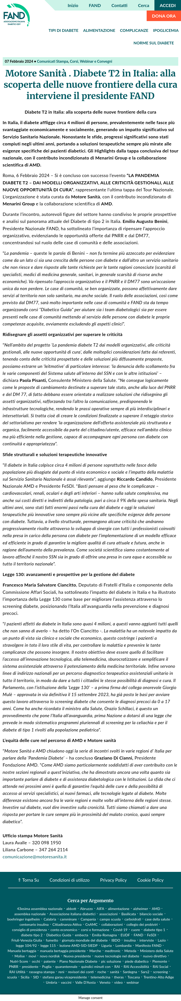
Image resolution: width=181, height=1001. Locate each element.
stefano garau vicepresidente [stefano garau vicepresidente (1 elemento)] (65, 977)
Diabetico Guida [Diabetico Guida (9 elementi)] (58, 935)
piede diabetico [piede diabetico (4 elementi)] (136, 961)
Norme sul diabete (154, 42)
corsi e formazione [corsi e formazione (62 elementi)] (95, 930)
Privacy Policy (113, 879)
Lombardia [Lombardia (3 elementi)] (124, 945)
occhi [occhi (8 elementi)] (36, 961)
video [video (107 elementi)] (118, 982)
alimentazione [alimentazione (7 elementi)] (119, 908)
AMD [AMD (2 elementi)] (156, 908)
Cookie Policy (150, 879)
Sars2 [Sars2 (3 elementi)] (145, 972)
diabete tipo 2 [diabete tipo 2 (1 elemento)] (32, 935)
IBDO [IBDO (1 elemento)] (116, 940)
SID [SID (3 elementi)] (36, 977)
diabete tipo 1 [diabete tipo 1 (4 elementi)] (154, 930)
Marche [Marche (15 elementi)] (95, 951)
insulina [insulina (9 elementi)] (130, 940)
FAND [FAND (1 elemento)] (138, 935)
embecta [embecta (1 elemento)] (81, 935)
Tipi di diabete (63, 30)
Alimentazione (99, 30)
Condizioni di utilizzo (69, 879)
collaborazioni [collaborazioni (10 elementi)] (112, 924)
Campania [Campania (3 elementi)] (88, 919)
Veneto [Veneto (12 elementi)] (104, 982)
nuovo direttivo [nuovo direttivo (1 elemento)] (154, 956)
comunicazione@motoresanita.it (35, 856)
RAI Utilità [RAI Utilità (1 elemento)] (17, 972)
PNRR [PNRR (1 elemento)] (13, 966)
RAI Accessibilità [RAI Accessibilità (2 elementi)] (136, 966)
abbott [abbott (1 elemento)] (71, 908)
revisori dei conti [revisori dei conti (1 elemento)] (81, 972)
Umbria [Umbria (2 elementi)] (51, 982)
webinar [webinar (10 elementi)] (133, 982)
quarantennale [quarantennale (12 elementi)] (66, 966)
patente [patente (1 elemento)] (50, 961)
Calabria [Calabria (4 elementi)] (50, 919)
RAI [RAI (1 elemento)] (117, 966)
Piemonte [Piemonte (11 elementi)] (159, 961)
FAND (95, 5)
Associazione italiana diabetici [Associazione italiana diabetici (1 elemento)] (73, 914)
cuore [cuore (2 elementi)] (135, 930)
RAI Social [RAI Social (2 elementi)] (160, 966)
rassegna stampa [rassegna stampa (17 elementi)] (42, 972)
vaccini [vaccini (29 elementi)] (66, 982)
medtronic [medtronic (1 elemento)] (113, 951)
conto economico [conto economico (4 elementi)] (64, 930)
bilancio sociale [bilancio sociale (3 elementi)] (151, 914)
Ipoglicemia (166, 30)
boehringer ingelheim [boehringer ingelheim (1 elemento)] (23, 919)
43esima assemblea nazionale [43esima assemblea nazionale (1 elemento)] (39, 908)
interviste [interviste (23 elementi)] (146, 940)
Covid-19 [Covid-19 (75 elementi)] (120, 930)
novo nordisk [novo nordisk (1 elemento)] (50, 956)
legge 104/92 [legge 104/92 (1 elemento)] (26, 945)
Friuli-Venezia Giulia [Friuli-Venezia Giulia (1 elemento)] (27, 940)
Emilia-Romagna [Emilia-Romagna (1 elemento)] (104, 935)
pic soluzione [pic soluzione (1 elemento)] (111, 961)
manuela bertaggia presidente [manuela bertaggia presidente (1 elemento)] (63, 951)
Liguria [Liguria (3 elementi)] (106, 945)
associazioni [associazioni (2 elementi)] (108, 914)
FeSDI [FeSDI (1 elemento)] (151, 935)
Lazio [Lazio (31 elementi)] (162, 940)
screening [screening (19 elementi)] (160, 972)
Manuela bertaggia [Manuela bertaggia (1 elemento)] (22, 951)
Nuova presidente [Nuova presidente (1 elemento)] (77, 956)
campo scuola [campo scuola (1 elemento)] (110, 919)
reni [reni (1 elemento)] (61, 972)
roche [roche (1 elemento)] (102, 972)
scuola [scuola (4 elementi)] (12, 977)
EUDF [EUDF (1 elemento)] (125, 935)
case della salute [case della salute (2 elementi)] (157, 919)
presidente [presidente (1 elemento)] (30, 966)
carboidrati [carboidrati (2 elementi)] (132, 919)
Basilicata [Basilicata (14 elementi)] (128, 914)
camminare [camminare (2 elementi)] (68, 919)
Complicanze (134, 30)
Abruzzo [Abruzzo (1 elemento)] (86, 908)
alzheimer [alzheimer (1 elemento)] (140, 908)
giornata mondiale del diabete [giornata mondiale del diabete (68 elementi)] (85, 940)
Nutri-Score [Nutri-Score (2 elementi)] (19, 961)
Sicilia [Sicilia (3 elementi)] (25, 977)
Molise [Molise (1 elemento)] (20, 956)
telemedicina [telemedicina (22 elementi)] (100, 977)
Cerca (143, 5)
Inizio (73, 5)
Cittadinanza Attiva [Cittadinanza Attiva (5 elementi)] (66, 924)
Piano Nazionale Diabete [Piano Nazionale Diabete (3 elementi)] (78, 961)
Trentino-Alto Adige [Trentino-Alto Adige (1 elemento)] (159, 977)
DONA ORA (164, 16)
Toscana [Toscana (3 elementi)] (134, 977)
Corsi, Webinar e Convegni (91, 61)
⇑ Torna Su (28, 879)
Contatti (120, 5)
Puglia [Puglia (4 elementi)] (46, 966)
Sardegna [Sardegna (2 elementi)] (130, 972)
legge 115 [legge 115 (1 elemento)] (48, 945)
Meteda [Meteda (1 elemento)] (130, 951)
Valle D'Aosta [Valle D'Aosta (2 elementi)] (85, 982)
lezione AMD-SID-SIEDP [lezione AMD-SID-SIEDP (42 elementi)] (78, 945)
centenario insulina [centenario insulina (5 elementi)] (34, 924)
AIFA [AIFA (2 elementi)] (100, 908)
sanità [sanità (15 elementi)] (114, 972)
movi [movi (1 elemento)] (32, 956)
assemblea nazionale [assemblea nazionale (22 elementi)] (30, 914)
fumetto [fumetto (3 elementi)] (52, 940)
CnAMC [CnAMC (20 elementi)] (91, 924)
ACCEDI (168, 5)
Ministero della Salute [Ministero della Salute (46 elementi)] (156, 951)
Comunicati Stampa (52, 61)
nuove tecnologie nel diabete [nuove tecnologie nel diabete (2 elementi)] (117, 956)
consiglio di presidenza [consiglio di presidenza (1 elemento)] (29, 930)
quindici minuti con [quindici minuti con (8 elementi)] (96, 966)
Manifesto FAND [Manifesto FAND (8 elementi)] (148, 945)
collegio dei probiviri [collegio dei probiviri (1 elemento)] (142, 924)
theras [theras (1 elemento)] (119, 977)
